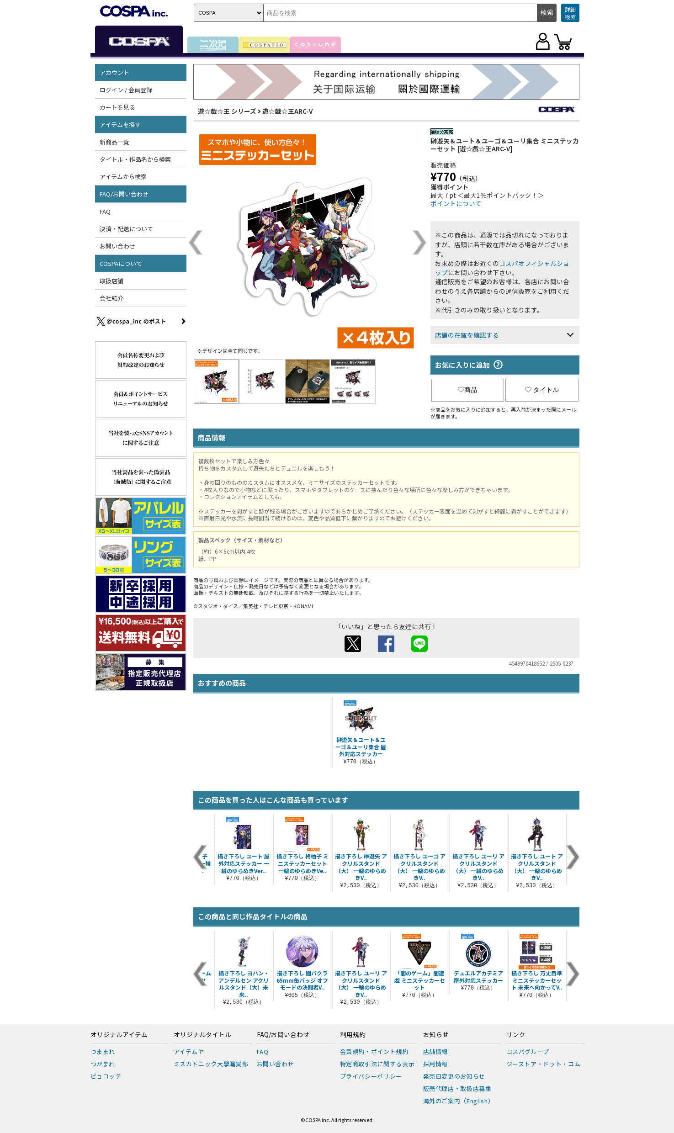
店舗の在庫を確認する (467, 334)
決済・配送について (126, 228)
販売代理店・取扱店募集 (457, 1088)
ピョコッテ (106, 1076)
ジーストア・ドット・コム (543, 1063)
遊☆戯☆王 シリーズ (227, 111)
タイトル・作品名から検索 (135, 159)
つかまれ (103, 1063)
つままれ (103, 1051)
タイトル (542, 389)
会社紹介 (111, 298)
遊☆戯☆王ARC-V (287, 111)
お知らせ (436, 1035)
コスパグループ (528, 1051)
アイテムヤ (189, 1051)
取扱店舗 (111, 280)
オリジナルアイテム (119, 1035)
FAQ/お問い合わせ (124, 194)
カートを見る (117, 107)
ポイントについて (456, 203)
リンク (515, 1035)
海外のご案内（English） (458, 1100)
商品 (467, 389)
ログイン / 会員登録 (126, 89)
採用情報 (435, 1063)
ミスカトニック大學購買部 (211, 1063)
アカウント (114, 72)
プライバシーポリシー (371, 1076)
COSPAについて (121, 263)
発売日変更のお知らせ (454, 1076)
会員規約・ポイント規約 (374, 1051)
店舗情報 (435, 1051)
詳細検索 (570, 13)
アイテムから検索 (123, 176)
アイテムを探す (120, 124)
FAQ (105, 211)
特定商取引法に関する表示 (377, 1063)
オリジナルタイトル (202, 1035)
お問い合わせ (117, 246)
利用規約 (353, 1035)
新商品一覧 (114, 142)
